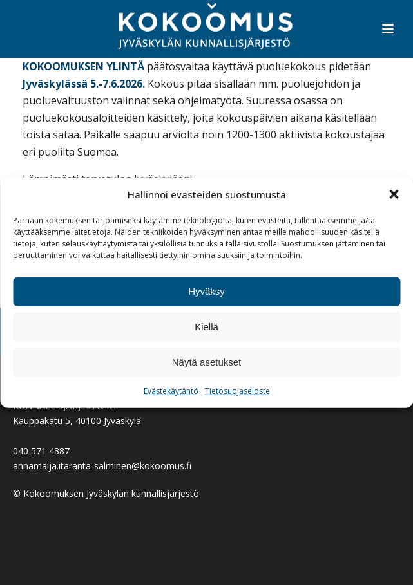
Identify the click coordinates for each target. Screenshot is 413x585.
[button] (393, 194)
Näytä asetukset (207, 362)
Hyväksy (206, 291)
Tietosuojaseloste (237, 390)
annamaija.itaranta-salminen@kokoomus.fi (102, 466)
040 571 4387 (41, 451)
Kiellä (206, 326)
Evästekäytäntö (171, 390)
